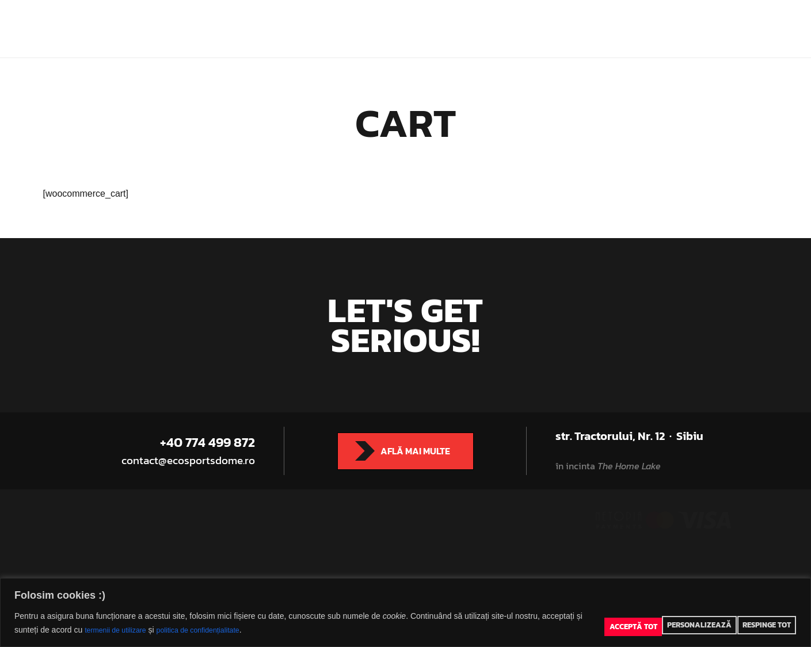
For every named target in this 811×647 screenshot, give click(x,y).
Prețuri (548, 18)
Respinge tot (716, 623)
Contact (420, 39)
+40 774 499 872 (207, 443)
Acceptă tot (771, 623)
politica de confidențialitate (186, 630)
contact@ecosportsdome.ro (193, 460)
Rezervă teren (609, 18)
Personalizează (653, 623)
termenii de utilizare (93, 630)
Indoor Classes (401, 18)
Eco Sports (219, 18)
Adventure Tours (483, 18)
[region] (405, 613)
